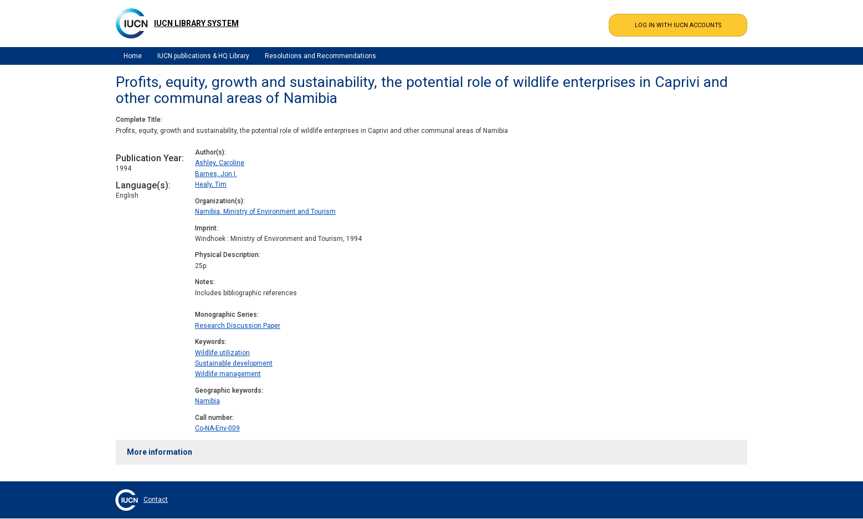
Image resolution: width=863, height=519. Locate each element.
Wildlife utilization (222, 353)
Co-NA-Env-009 (217, 428)
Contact (155, 499)
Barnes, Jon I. (216, 174)
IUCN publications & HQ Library (203, 56)
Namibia (207, 401)
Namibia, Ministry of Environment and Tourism (265, 211)
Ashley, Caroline (219, 163)
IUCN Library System (196, 23)
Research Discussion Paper (237, 326)
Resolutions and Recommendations (320, 56)
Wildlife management (228, 374)
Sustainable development (234, 363)
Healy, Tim (211, 184)
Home (133, 56)
